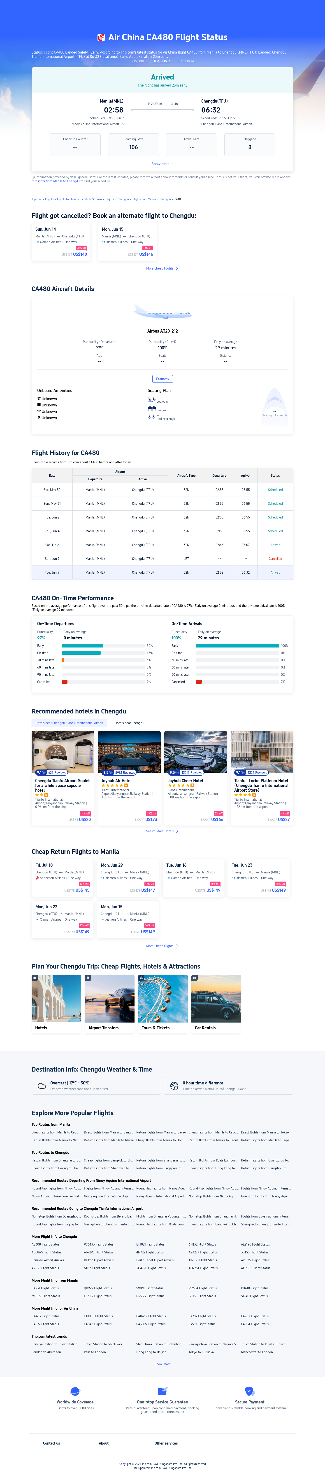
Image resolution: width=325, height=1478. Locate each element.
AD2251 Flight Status (203, 1268)
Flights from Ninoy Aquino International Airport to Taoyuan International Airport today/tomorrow (267, 1188)
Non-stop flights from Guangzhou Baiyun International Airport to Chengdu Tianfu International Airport (58, 1216)
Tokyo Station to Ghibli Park (103, 1344)
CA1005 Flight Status (98, 1316)
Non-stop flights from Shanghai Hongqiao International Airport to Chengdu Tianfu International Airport (215, 1216)
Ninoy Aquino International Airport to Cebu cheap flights (162, 1196)
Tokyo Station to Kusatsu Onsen (263, 1344)
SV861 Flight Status (149, 1288)
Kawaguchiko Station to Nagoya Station (215, 1344)
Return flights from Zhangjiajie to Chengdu (162, 1160)
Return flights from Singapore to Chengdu (162, 1168)
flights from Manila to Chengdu (58, 181)
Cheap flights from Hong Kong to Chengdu (215, 1168)
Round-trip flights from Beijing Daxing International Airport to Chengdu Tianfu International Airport (110, 1216)
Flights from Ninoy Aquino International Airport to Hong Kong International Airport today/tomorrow (110, 1188)
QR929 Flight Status (98, 1288)
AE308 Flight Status (45, 1244)
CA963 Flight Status (255, 1316)
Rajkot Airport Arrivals (99, 1260)
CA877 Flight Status (45, 1324)
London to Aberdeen (46, 1352)
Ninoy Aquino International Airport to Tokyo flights (110, 1196)
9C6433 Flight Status (98, 1244)
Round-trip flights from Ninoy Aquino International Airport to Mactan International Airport (162, 1188)
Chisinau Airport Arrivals (48, 1260)
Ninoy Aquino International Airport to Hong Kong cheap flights (58, 1196)
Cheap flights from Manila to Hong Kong (162, 1140)
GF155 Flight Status (202, 1296)
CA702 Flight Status (202, 1316)
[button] (288, 7)
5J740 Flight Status (254, 1296)
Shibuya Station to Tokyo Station (54, 1344)
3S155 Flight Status (254, 1252)
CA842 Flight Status (97, 1324)
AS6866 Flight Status (46, 1252)
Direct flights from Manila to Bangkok (110, 1132)
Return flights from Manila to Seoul (213, 1140)
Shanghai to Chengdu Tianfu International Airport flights (267, 1224)
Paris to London (95, 1352)
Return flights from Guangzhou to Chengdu (267, 1160)
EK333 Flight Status (97, 1296)
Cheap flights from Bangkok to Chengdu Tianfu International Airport (215, 1224)
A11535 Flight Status (255, 1260)
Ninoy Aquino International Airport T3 (98, 124)
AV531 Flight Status (45, 1268)
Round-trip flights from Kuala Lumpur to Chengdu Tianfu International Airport (162, 1224)
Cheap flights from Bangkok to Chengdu (110, 1160)
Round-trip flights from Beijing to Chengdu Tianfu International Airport (58, 1224)
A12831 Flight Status (203, 1260)
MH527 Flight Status (46, 1296)
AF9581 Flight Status (255, 1268)
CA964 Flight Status (255, 1324)
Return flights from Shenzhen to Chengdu (110, 1168)
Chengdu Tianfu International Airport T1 (228, 124)
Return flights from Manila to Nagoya (57, 1140)
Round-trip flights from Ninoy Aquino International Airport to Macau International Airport (215, 1188)
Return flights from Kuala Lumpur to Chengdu (215, 1160)
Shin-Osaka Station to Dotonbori (158, 1344)
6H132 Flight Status (202, 1244)
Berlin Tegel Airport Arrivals (155, 1260)
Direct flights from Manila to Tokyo (265, 1132)
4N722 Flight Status (150, 1252)
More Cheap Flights (162, 268)
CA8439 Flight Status (151, 1316)
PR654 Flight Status (203, 1288)
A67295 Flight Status (98, 1252)
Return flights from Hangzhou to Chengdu (267, 1168)
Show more (163, 164)
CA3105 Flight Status (150, 1324)
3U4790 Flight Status (151, 1268)
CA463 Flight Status (45, 1316)
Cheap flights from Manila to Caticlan (214, 1132)
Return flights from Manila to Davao (161, 1132)
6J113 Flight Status (97, 1268)
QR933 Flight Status (150, 1296)
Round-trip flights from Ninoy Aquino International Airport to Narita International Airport (58, 1188)
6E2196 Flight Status (255, 1244)
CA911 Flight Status (202, 1324)
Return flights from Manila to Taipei (265, 1140)
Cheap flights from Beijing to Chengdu (58, 1168)
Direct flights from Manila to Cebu (55, 1132)
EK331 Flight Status (45, 1288)
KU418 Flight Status (254, 1288)
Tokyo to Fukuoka (201, 1352)
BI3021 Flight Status (150, 1244)
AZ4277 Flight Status (203, 1252)
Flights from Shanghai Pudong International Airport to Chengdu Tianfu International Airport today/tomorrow (162, 1216)
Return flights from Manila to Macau (109, 1140)
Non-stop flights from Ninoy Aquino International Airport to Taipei (267, 1196)
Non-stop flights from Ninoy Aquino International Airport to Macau (215, 1196)
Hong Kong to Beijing (151, 1352)
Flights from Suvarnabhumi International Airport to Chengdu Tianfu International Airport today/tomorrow (267, 1216)
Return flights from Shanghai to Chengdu (58, 1160)
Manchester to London (257, 1352)
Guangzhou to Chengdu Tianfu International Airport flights (110, 1224)
